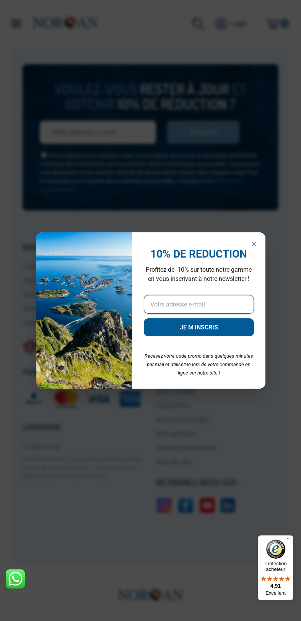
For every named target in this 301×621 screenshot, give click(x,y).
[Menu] (288, 540)
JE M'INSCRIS (199, 327)
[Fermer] (254, 243)
